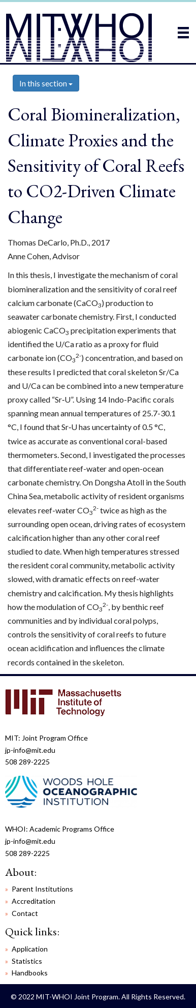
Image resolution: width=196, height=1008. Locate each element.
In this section (46, 83)
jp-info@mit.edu (30, 750)
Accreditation (33, 901)
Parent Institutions (42, 888)
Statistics (27, 961)
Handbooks (30, 972)
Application (30, 948)
